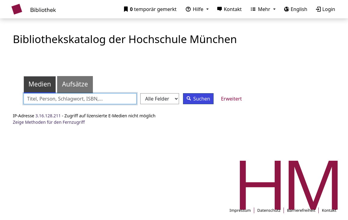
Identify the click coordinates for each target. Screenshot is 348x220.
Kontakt (228, 9)
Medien (39, 84)
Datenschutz (268, 210)
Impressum (240, 210)
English (294, 9)
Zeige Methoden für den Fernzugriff (49, 122)
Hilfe (193, 9)
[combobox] (80, 99)
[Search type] (159, 99)
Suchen (197, 98)
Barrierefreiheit (301, 210)
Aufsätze (75, 84)
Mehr (259, 9)
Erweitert (231, 98)
